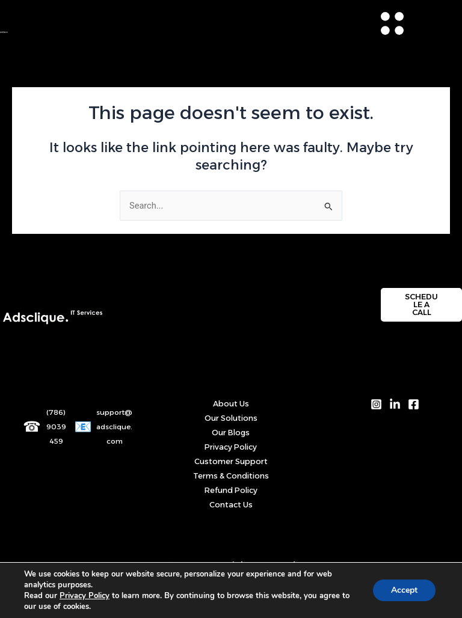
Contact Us (231, 504)
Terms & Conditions (231, 475)
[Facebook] (413, 404)
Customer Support (231, 461)
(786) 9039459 (56, 426)
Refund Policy (231, 490)
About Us (231, 403)
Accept (404, 590)
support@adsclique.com (114, 426)
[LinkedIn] (395, 404)
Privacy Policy (231, 446)
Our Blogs (231, 432)
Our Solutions (231, 418)
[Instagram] (376, 404)
